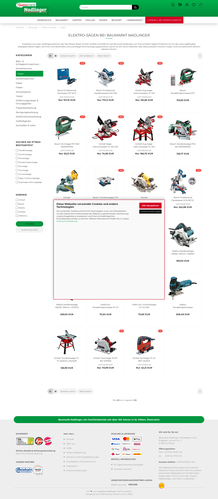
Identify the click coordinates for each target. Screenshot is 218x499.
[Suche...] (135, 7)
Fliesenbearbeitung (26, 108)
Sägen (20, 73)
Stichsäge (22, 166)
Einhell (20, 200)
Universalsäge (23, 174)
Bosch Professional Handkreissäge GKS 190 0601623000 (105, 91)
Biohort (117, 20)
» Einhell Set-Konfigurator (164, 20)
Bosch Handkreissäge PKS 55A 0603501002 (183, 145)
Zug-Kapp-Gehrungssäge (29, 182)
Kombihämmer (24, 68)
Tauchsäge (22, 170)
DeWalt (20, 212)
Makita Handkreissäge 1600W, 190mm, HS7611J (67, 305)
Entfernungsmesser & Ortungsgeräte (27, 102)
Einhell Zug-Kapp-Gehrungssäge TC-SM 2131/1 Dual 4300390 (144, 91)
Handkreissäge (24, 150)
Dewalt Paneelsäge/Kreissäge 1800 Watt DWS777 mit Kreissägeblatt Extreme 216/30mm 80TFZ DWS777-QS (66, 198)
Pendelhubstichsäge (27, 162)
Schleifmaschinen (25, 78)
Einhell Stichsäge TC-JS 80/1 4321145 (144, 359)
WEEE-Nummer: (119, 485)
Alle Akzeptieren (150, 205)
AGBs (69, 448)
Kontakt (70, 439)
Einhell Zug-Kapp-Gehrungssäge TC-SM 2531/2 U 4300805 (144, 145)
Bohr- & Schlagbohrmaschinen (27, 63)
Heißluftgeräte (23, 121)
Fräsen (19, 87)
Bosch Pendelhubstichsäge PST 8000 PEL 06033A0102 (183, 91)
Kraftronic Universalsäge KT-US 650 (144, 305)
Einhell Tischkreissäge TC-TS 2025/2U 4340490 (66, 359)
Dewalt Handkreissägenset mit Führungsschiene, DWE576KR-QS (144, 198)
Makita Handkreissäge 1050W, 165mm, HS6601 (182, 252)
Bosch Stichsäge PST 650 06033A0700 (66, 145)
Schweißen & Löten (26, 125)
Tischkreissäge (24, 154)
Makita (20, 208)
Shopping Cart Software (97, 494)
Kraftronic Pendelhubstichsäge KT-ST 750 (105, 305)
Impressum (71, 466)
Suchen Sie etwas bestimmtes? (28, 144)
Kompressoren (23, 92)
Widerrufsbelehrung (76, 452)
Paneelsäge (22, 158)
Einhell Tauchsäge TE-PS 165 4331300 (105, 359)
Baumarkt (62, 20)
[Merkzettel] (193, 5)
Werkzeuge (44, 20)
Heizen (103, 20)
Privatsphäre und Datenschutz (81, 461)
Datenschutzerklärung (66, 221)
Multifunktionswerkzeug (28, 116)
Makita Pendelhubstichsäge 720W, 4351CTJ (183, 305)
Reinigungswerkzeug (27, 112)
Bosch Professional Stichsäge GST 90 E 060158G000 (66, 91)
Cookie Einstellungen (150, 211)
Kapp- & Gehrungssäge (28, 178)
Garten (76, 20)
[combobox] (68, 56)
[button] (179, 5)
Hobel (19, 83)
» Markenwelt (134, 20)
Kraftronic (21, 215)
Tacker (19, 96)
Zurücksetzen (29, 230)
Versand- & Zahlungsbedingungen (82, 457)
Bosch (20, 204)
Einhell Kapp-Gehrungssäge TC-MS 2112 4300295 (105, 145)
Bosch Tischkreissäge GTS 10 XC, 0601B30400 (105, 198)
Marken (21, 194)
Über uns (70, 443)
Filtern (29, 224)
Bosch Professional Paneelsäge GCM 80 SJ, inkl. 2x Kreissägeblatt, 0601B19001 (182, 198)
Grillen (90, 20)
